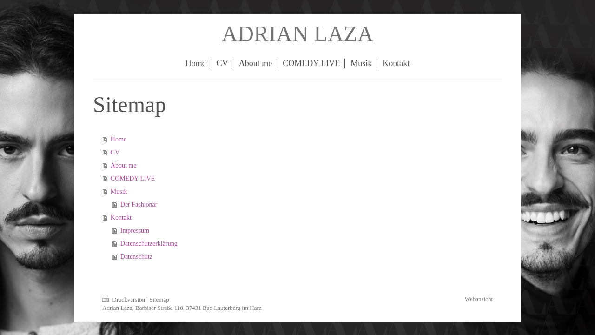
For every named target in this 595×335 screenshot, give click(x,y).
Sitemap (159, 299)
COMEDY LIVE (133, 178)
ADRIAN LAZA (298, 33)
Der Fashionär (139, 204)
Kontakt (121, 217)
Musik (119, 191)
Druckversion (124, 299)
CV (115, 152)
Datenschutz (136, 256)
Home (118, 139)
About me (124, 165)
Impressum (134, 230)
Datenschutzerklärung (149, 243)
